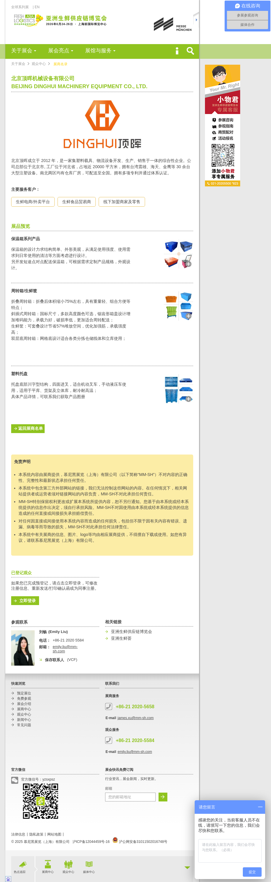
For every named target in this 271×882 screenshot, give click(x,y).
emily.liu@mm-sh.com (134, 752)
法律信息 (18, 834)
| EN (36, 7)
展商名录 (60, 64)
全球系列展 (21, 7)
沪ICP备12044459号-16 (91, 842)
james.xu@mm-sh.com (135, 718)
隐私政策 (36, 834)
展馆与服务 (98, 51)
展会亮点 (58, 51)
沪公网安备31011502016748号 (139, 842)
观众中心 (39, 64)
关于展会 (21, 51)
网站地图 (54, 834)
